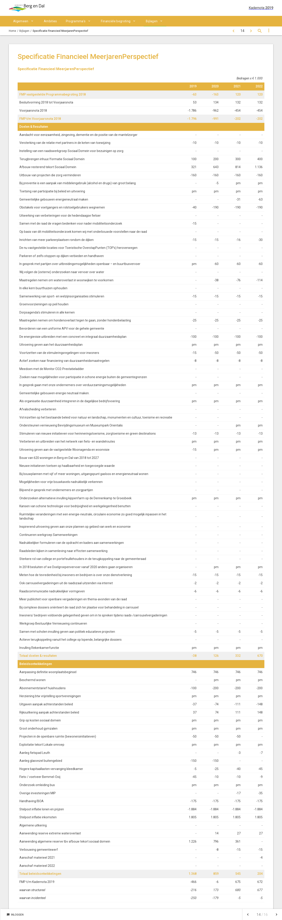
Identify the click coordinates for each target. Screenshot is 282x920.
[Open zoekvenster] (259, 30)
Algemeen (20, 21)
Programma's (76, 21)
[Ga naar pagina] (242, 30)
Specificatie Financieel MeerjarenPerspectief (60, 30)
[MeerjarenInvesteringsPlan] (233, 30)
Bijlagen (152, 21)
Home (12, 30)
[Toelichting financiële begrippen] (251, 30)
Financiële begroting (115, 21)
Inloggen (15, 915)
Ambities (50, 21)
